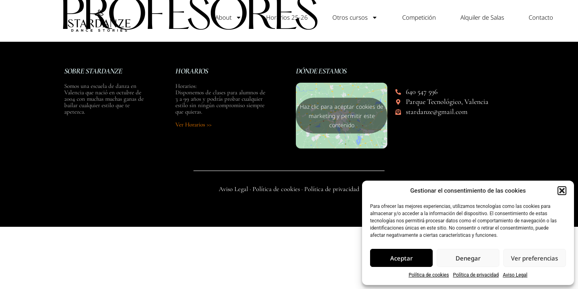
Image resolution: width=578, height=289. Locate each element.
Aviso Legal (515, 275)
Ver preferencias (534, 258)
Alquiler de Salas (482, 17)
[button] (562, 191)
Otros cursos (355, 17)
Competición (419, 17)
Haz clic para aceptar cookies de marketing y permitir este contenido (341, 116)
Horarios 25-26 (287, 17)
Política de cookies (429, 275)
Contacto (541, 17)
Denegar (468, 258)
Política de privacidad (476, 275)
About (228, 17)
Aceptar (401, 258)
